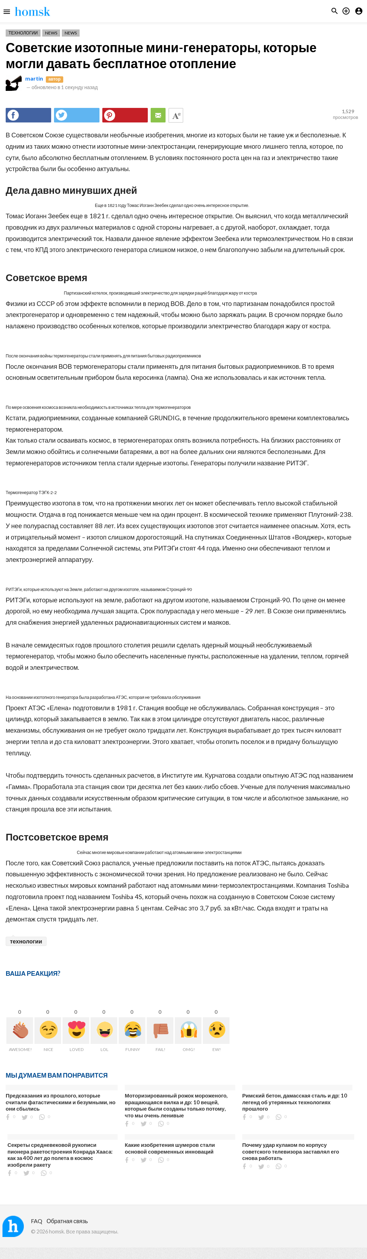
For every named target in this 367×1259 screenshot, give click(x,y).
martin (34, 78)
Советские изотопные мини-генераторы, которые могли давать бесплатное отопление (161, 55)
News (51, 32)
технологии (26, 941)
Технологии (23, 32)
